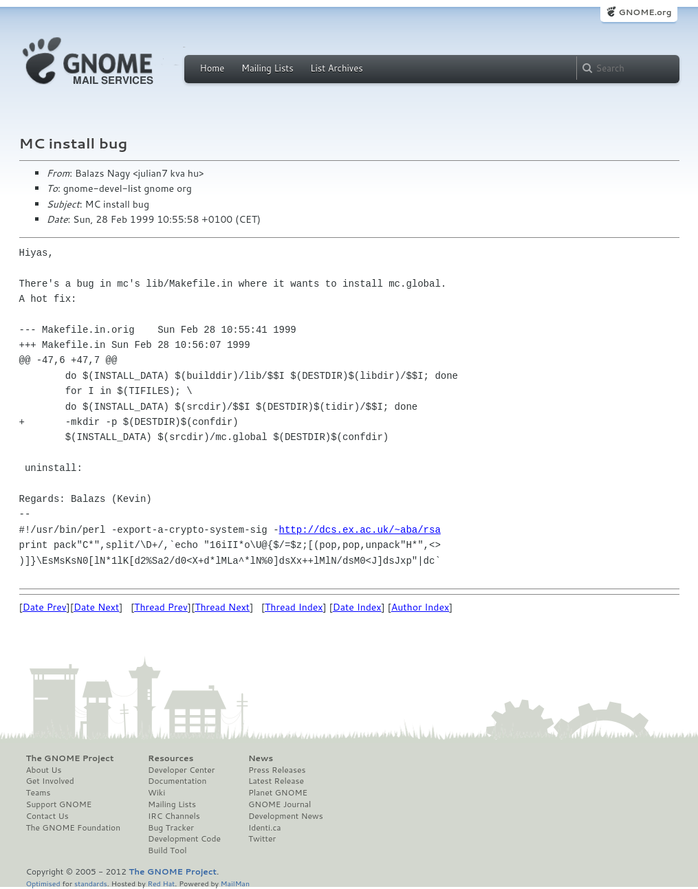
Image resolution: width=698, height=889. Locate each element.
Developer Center (181, 770)
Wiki (156, 792)
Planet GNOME (277, 792)
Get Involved (50, 781)
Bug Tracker (171, 827)
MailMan (235, 883)
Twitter (262, 838)
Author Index (420, 607)
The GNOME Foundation (73, 827)
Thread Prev (161, 607)
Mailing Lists (267, 68)
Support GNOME (59, 804)
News (260, 758)
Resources (170, 758)
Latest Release (276, 781)
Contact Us (47, 816)
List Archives (336, 68)
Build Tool (167, 850)
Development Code (184, 838)
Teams (38, 792)
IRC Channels (174, 816)
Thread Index (294, 607)
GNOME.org (644, 12)
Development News (285, 816)
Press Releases (276, 770)
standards (90, 883)
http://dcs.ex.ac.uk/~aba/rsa (360, 529)
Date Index (357, 607)
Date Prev (45, 607)
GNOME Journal (280, 804)
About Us (44, 770)
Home (212, 68)
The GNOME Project (70, 758)
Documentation (177, 781)
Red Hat (161, 883)
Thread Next (222, 607)
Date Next (96, 607)
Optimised (43, 883)
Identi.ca (264, 827)
